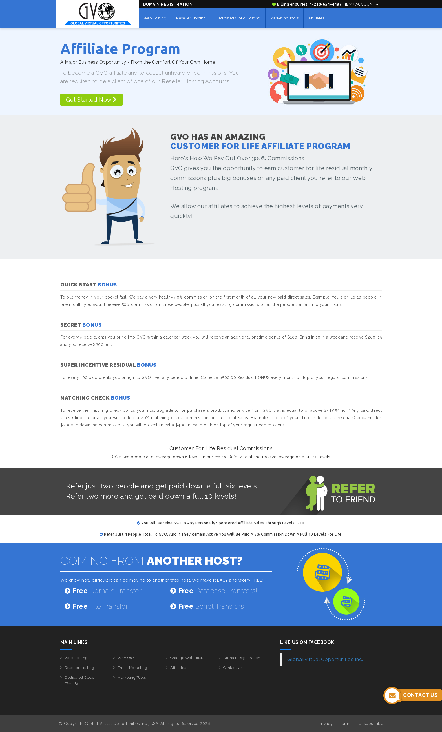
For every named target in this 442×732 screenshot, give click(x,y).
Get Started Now (91, 99)
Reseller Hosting (191, 18)
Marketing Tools (284, 18)
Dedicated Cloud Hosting (238, 18)
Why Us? (126, 658)
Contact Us (233, 668)
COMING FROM (151, 560)
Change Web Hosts (187, 658)
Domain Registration (168, 4)
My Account (361, 4)
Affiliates (316, 18)
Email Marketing (132, 668)
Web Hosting (155, 18)
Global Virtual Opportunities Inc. (325, 659)
